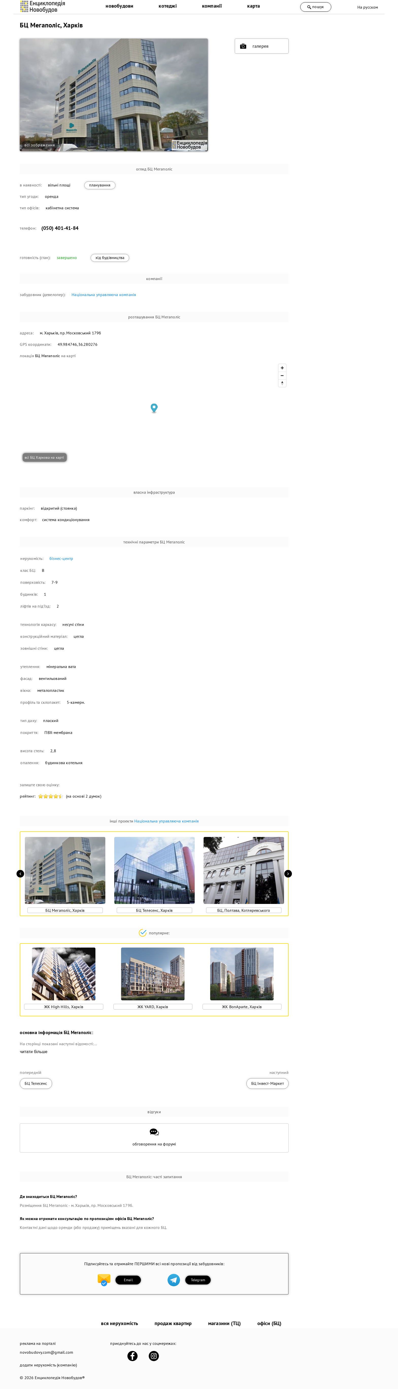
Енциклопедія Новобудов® (60, 1377)
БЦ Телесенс (36, 1083)
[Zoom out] (282, 375)
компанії (212, 6)
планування (100, 184)
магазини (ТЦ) (224, 1323)
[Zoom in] (282, 368)
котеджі (167, 6)
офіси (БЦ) (269, 1323)
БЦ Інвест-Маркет (267, 1083)
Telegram (198, 1280)
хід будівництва (109, 257)
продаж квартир (173, 1323)
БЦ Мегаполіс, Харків (65, 910)
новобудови (119, 6)
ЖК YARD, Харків (153, 1006)
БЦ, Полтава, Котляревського (243, 910)
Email (128, 1280)
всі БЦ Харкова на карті (44, 457)
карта (253, 6)
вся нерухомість (119, 1323)
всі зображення (39, 144)
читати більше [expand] (33, 1052)
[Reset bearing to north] (282, 383)
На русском (367, 7)
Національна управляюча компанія (104, 294)
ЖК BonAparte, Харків (242, 1006)
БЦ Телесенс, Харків (154, 910)
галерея (254, 46)
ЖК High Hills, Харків (63, 1006)
